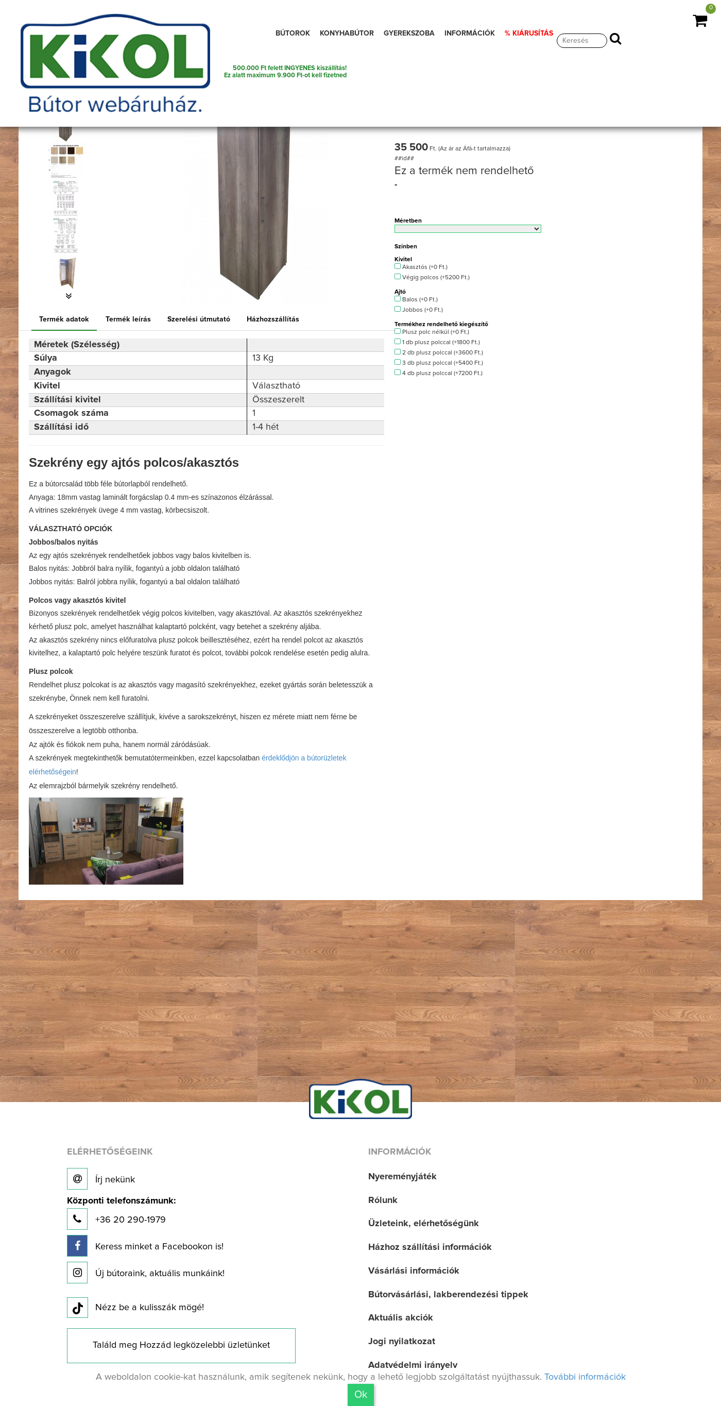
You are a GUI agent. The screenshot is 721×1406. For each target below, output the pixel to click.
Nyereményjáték (402, 1176)
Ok (360, 1395)
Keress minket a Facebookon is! (145, 1246)
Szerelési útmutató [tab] (198, 319)
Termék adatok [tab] (64, 319)
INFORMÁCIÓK (469, 33)
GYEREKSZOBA (409, 33)
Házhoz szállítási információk (430, 1247)
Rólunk (383, 1200)
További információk (585, 1377)
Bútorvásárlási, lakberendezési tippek (448, 1294)
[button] (69, 296)
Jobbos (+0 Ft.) (418, 309)
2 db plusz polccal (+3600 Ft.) (438, 352)
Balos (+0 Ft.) (415, 299)
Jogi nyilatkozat (401, 1341)
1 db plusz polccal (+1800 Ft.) (436, 342)
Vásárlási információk (413, 1271)
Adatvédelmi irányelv (412, 1365)
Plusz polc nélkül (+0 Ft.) (431, 331)
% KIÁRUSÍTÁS (529, 33)
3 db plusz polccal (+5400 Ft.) (438, 362)
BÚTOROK (293, 33)
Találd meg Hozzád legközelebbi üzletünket (181, 1345)
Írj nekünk (101, 1179)
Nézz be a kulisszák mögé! (135, 1308)
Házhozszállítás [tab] (273, 319)
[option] (69, 161)
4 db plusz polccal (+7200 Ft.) (438, 373)
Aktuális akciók (400, 1318)
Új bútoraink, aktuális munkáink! (146, 1272)
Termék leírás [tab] (128, 319)
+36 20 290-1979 (121, 1213)
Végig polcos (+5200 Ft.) (431, 277)
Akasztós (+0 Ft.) (420, 266)
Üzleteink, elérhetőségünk (423, 1223)
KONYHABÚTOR (347, 33)
